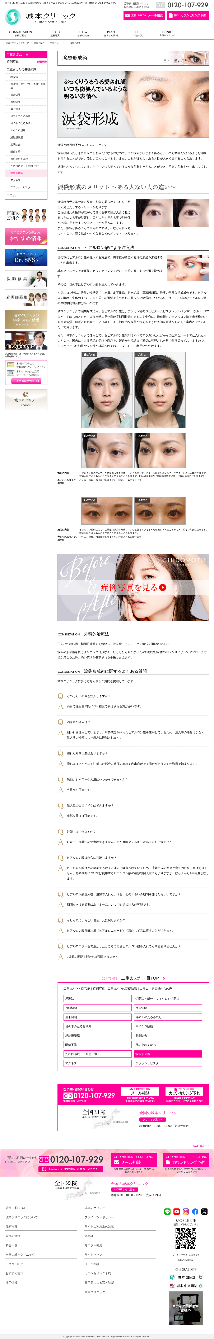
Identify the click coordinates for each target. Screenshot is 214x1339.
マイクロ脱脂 (144, 1026)
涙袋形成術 (142, 1054)
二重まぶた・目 (57, 43)
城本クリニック (95, 1292)
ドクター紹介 (14, 1264)
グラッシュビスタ (147, 1063)
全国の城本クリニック (20, 1254)
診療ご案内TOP (16, 1207)
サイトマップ (93, 1254)
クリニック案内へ (153, 1119)
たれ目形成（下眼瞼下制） (82, 1054)
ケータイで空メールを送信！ (186, 1255)
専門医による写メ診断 (99, 1282)
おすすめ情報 (110, 34)
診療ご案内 (22, 34)
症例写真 (54, 34)
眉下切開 (71, 1017)
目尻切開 (141, 1008)
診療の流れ (83, 34)
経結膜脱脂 (72, 1035)
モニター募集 (93, 1245)
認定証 (89, 1236)
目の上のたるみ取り (148, 1017)
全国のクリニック (166, 34)
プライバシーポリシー (99, 1217)
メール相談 (92, 1264)
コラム (11, 195)
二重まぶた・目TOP (143, 978)
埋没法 (69, 998)
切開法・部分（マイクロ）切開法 (157, 998)
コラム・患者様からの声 (156, 988)
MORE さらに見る (124, 1189)
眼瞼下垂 (71, 1044)
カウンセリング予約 (98, 1273)
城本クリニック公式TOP (17, 43)
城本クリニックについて (22, 1217)
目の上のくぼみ (145, 1044)
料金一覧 (138, 34)
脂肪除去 (141, 1035)
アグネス (71, 1063)
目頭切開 (71, 1008)
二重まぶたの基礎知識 (122, 988)
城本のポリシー (95, 1207)
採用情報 (11, 1282)
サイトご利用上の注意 (99, 1226)
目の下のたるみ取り (78, 1026)
